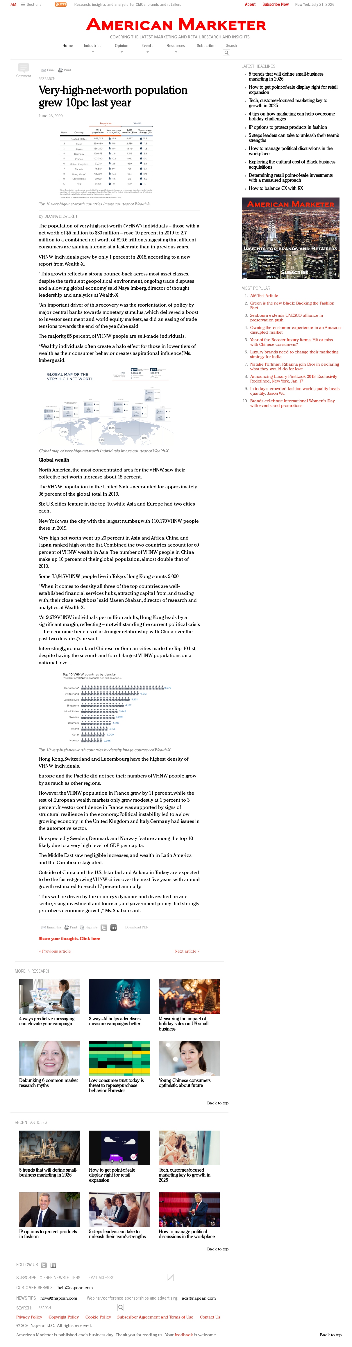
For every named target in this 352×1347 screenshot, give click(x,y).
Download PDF (136, 927)
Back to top (217, 1103)
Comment (23, 76)
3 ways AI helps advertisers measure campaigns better (114, 1022)
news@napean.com (59, 1298)
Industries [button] (92, 47)
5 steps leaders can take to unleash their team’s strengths (117, 1235)
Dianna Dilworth (60, 216)
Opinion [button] (121, 47)
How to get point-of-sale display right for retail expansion (112, 1175)
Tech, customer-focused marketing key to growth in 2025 (184, 1175)
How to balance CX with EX (276, 188)
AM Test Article (264, 296)
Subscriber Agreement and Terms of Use (155, 1317)
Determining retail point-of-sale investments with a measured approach (291, 178)
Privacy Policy (29, 1317)
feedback (184, 1335)
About (250, 4)
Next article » (187, 951)
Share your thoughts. (69, 939)
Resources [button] (176, 47)
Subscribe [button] (205, 45)
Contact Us (210, 1317)
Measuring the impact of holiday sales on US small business (183, 1024)
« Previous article (55, 951)
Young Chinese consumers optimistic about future (184, 1083)
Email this (54, 927)
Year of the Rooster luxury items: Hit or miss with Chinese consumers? (291, 342)
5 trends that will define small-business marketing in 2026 (48, 1173)
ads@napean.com (199, 1298)
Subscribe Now (275, 4)
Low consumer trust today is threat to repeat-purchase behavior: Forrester (116, 1086)
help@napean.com (75, 1288)
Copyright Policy (64, 1317)
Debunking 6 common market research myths (48, 1083)
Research (47, 79)
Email (51, 70)
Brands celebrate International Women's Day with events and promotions (292, 403)
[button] (31, 4)
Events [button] (147, 47)
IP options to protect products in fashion (288, 127)
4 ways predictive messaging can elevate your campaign (46, 1022)
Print (67, 70)
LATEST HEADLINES (258, 66)
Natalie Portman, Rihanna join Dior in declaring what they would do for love (294, 366)
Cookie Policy (98, 1317)
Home (67, 45)
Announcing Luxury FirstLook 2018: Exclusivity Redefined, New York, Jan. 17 (293, 379)
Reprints (91, 927)
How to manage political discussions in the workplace (187, 1235)
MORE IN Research (33, 970)
